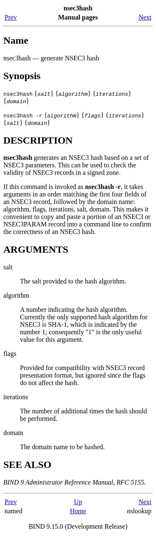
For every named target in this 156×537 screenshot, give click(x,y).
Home (78, 511)
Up (78, 501)
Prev (11, 17)
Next (145, 17)
